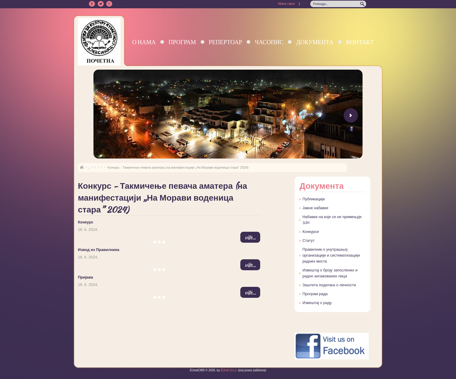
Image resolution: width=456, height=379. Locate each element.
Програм (182, 42)
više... (250, 237)
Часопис (269, 42)
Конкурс (85, 222)
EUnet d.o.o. (228, 370)
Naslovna (81, 167)
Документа (314, 42)
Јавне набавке (315, 208)
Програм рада (315, 294)
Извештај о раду (317, 302)
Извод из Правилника (98, 249)
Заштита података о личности (329, 285)
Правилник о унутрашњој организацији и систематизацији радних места (331, 255)
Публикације (313, 199)
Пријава (85, 277)
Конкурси (310, 231)
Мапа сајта (286, 3)
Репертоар (225, 42)
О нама (144, 42)
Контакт (360, 42)
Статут (308, 240)
